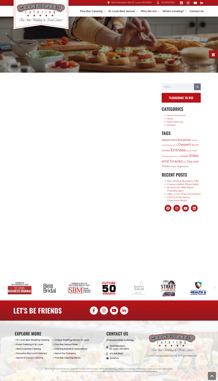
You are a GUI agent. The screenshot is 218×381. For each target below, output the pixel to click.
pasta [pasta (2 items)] (171, 156)
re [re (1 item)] (179, 156)
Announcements (176, 115)
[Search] (197, 86)
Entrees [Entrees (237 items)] (178, 150)
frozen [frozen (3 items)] (189, 151)
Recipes (171, 125)
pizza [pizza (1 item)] (176, 156)
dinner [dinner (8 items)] (195, 145)
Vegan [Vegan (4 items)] (173, 166)
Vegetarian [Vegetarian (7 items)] (183, 166)
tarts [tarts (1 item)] (184, 162)
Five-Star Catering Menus (67, 357)
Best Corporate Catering (28, 349)
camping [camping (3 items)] (166, 145)
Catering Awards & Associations (71, 349)
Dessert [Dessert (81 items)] (184, 144)
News (170, 118)
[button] (3, 288)
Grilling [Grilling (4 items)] (165, 156)
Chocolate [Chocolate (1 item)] (174, 145)
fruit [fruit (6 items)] (194, 150)
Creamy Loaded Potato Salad (182, 184)
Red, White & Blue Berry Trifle (183, 181)
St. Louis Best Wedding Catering (32, 340)
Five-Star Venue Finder (66, 344)
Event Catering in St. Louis (29, 344)
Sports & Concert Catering (29, 357)
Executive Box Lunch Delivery (31, 353)
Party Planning (175, 122)
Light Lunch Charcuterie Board (183, 194)
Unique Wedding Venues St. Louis (72, 340)
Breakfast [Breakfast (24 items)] (184, 139)
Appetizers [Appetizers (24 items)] (169, 139)
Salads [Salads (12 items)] (184, 156)
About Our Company (65, 353)
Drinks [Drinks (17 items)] (166, 150)
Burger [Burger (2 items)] (194, 140)
